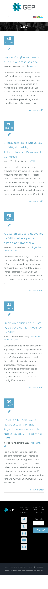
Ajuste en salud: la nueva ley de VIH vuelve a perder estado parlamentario (23, 238)
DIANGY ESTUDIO (37, 571)
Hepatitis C (9, 250)
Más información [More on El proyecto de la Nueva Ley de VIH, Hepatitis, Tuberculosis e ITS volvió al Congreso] (36, 201)
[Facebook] (24, 520)
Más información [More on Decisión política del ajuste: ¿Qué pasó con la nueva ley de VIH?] (36, 387)
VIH (16, 250)
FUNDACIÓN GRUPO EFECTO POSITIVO (21, 567)
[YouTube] (24, 540)
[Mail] (24, 547)
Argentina (36, 247)
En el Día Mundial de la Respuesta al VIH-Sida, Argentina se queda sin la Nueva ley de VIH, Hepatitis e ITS (23, 429)
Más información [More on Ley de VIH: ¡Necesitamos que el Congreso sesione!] (36, 110)
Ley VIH (32, 66)
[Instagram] (24, 533)
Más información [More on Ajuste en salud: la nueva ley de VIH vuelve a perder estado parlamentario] (36, 290)
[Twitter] (24, 526)
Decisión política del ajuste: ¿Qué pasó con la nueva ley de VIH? (23, 327)
